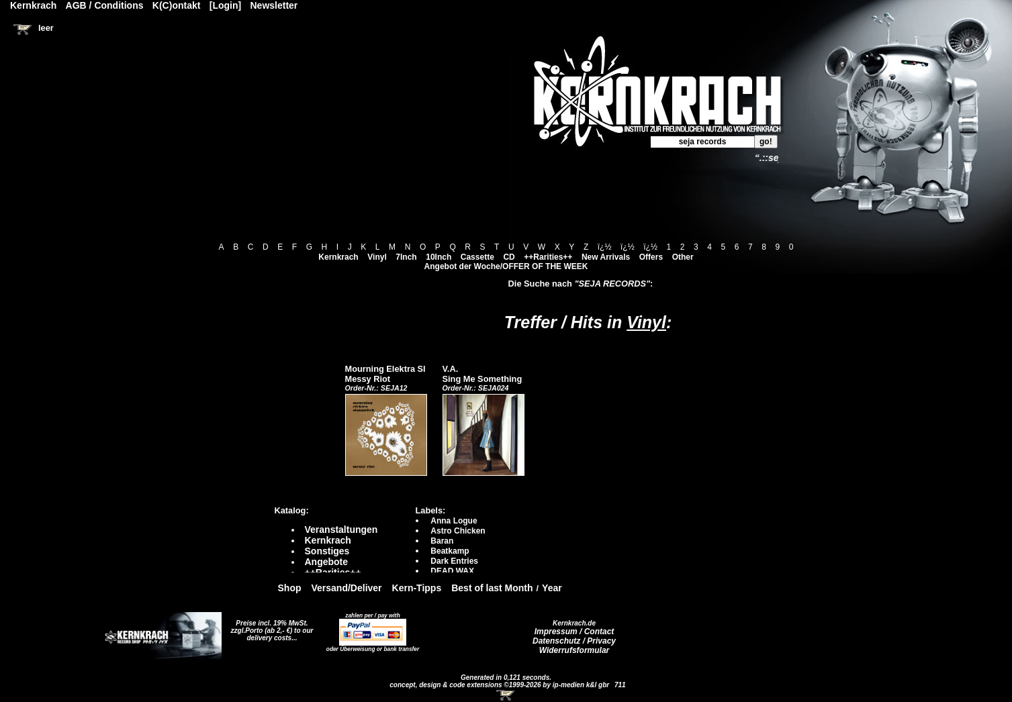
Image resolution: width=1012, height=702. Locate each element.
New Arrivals (606, 257)
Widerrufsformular (574, 650)
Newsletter (274, 5)
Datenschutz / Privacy (574, 641)
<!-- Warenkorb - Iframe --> (506, 695)
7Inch (406, 257)
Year (552, 588)
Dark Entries (454, 561)
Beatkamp (449, 551)
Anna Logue (453, 520)
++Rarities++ (548, 257)
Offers (651, 257)
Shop (290, 588)
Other (683, 257)
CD (508, 257)
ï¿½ (605, 247)
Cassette (477, 257)
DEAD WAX (452, 571)
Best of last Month (492, 588)
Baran (441, 541)
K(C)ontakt (176, 5)
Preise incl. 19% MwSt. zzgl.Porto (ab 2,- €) (269, 626)
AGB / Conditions (105, 5)
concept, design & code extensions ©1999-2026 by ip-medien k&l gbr (500, 685)
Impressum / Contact (574, 631)
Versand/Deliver (347, 588)
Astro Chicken (457, 531)
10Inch (438, 257)
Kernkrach (338, 257)
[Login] (225, 5)
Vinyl (376, 257)
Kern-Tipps (417, 588)
